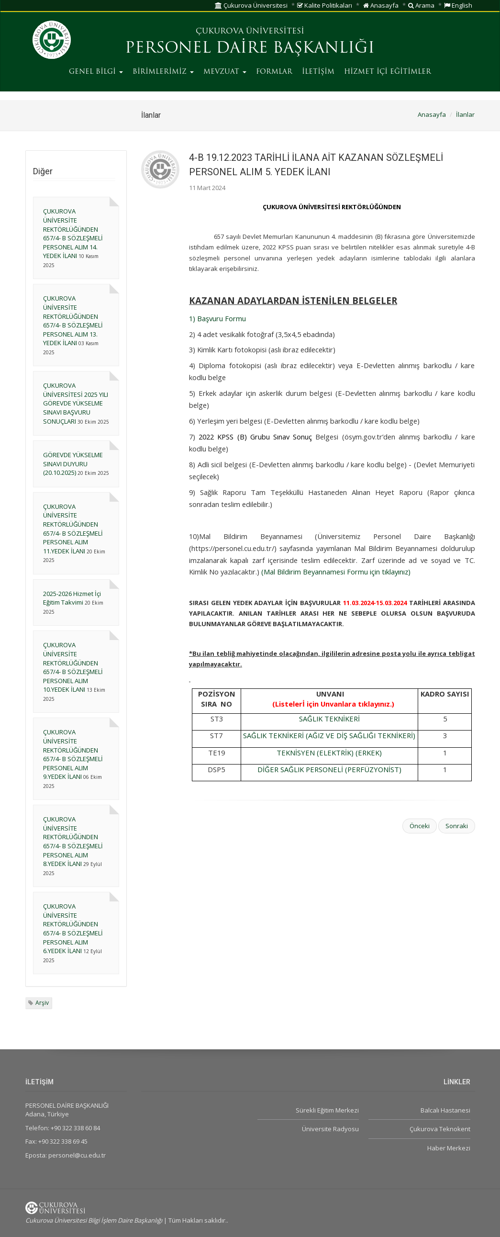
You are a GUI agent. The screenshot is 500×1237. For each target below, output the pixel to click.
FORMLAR (274, 72)
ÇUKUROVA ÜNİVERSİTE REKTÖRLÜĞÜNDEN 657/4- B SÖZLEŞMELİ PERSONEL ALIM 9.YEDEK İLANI (73, 754)
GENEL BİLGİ (96, 72)
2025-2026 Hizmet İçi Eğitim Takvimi (72, 598)
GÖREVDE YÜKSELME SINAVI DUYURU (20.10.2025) (73, 463)
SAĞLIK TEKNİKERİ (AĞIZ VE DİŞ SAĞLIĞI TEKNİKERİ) (329, 735)
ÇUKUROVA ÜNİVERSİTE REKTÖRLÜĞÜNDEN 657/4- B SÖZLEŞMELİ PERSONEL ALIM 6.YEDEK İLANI (73, 928)
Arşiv (42, 1003)
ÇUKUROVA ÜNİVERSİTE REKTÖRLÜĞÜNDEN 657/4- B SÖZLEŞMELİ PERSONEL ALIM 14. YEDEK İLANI (73, 233)
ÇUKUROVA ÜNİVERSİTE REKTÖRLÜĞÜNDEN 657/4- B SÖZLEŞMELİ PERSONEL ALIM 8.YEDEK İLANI (73, 841)
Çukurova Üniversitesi (251, 5)
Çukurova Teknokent (440, 1129)
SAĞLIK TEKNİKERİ (329, 718)
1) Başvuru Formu (217, 318)
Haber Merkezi (448, 1148)
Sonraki (456, 825)
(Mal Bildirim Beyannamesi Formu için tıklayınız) (335, 571)
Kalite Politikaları (324, 5)
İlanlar (465, 114)
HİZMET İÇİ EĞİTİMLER (387, 72)
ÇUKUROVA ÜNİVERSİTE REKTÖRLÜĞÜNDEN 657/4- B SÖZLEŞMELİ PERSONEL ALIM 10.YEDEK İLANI (73, 667)
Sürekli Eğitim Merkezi (327, 1110)
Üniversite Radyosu (330, 1129)
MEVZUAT (224, 72)
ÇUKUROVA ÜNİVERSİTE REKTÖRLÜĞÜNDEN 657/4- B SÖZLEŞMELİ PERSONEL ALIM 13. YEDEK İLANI (73, 320)
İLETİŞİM (318, 72)
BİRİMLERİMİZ (163, 72)
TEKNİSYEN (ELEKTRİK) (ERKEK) (329, 752)
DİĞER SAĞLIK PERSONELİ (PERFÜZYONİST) (329, 769)
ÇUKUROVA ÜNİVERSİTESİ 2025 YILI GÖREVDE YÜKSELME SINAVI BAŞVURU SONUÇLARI (75, 403)
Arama (421, 5)
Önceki (420, 825)
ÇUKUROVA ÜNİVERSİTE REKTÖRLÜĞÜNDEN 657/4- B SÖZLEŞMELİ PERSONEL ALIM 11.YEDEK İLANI (73, 528)
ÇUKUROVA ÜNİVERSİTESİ (250, 31)
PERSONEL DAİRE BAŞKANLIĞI (250, 48)
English (458, 5)
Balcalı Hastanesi (445, 1110)
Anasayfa (381, 5)
